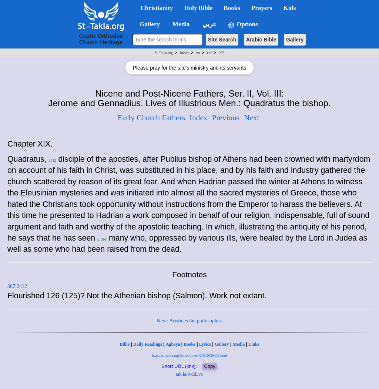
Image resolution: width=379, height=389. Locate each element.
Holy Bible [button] (198, 7)
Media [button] (180, 24)
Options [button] (243, 24)
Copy (209, 366)
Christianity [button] (157, 7)
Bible (125, 344)
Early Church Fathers (151, 117)
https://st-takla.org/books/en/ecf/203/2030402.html (189, 355)
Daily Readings (147, 344)
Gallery (294, 40)
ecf (209, 53)
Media (239, 344)
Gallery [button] (147, 24)
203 (221, 53)
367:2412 (17, 286)
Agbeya (173, 344)
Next (251, 117)
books (184, 53)
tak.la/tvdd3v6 (190, 374)
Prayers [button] (261, 7)
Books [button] (232, 7)
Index (199, 117)
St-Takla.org (164, 53)
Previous (225, 117)
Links (253, 344)
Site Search (222, 40)
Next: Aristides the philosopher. (189, 320)
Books (189, 344)
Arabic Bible (261, 40)
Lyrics (205, 344)
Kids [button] (289, 7)
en (197, 53)
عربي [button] (209, 24)
